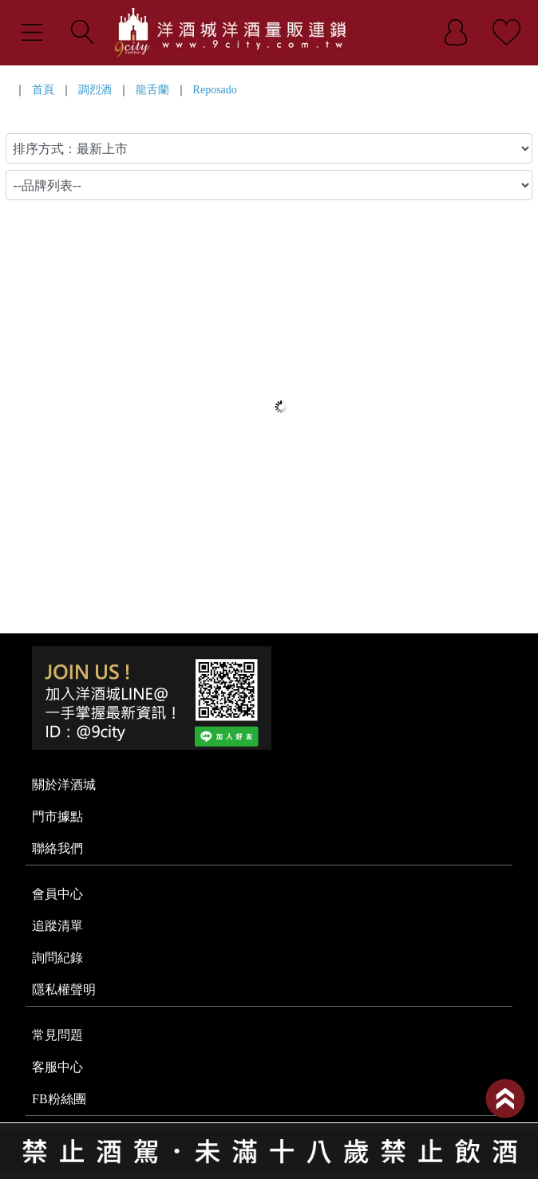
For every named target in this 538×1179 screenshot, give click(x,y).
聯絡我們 (57, 848)
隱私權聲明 (64, 989)
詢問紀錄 (57, 957)
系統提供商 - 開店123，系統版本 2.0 (269, 1169)
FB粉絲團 (59, 1099)
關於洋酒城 (64, 784)
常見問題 (57, 1035)
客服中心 (57, 1067)
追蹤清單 (57, 926)
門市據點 (57, 816)
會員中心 (57, 894)
